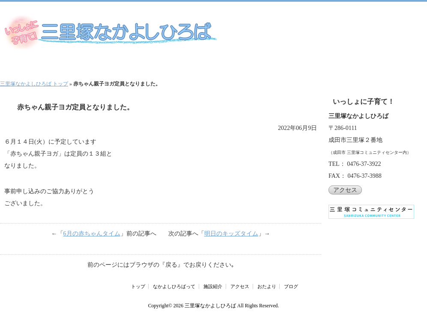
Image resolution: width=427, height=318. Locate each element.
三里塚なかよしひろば (210, 306)
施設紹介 (212, 286)
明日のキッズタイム (231, 233)
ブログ (291, 286)
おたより (266, 286)
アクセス (345, 190)
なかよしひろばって (174, 286)
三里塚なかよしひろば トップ (34, 84)
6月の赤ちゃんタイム (91, 233)
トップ (138, 286)
